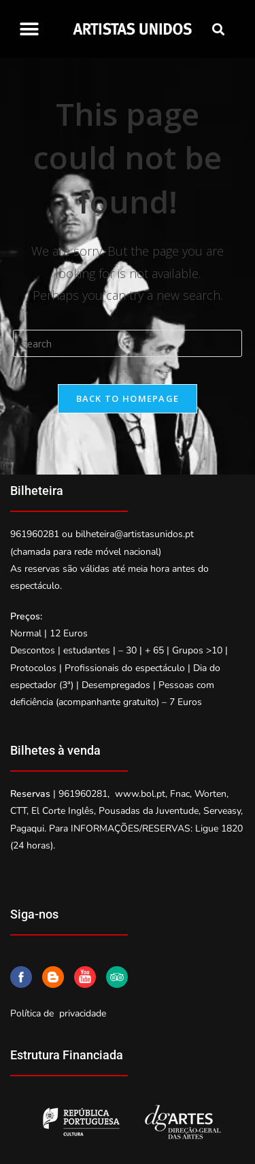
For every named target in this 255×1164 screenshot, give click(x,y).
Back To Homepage (128, 398)
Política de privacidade (58, 1013)
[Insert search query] (128, 343)
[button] (29, 29)
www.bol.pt (140, 793)
